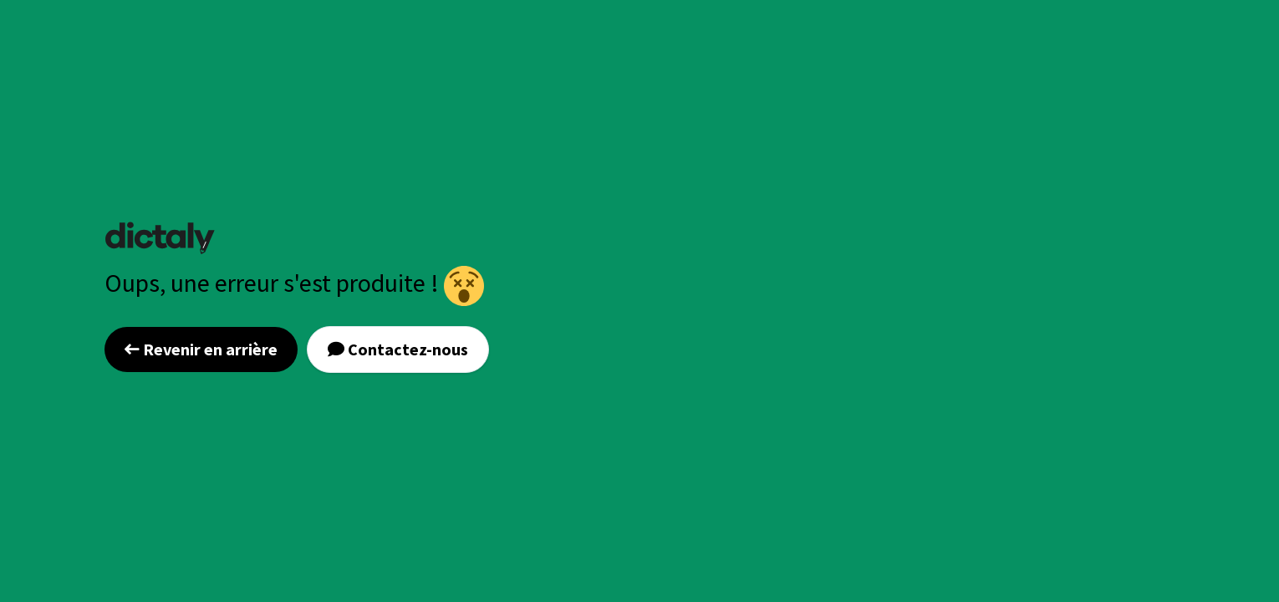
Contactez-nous (398, 349)
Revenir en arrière (201, 349)
